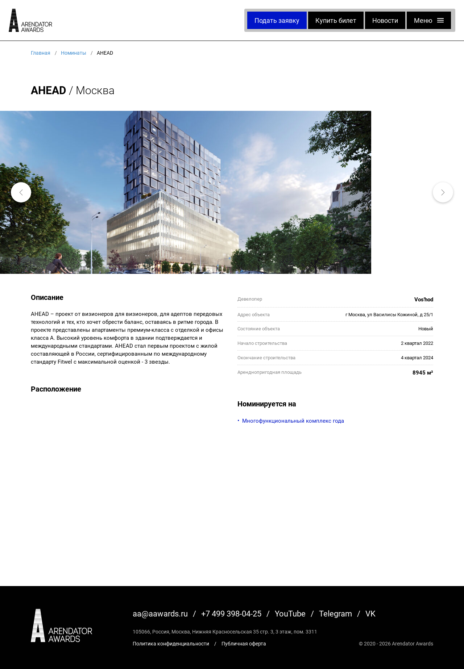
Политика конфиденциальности (171, 643)
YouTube (290, 613)
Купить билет (335, 20)
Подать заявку (276, 20)
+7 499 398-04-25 (231, 613)
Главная (40, 52)
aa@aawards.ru (160, 613)
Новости (385, 20)
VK (370, 613)
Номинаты (73, 52)
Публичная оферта (243, 643)
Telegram (335, 613)
